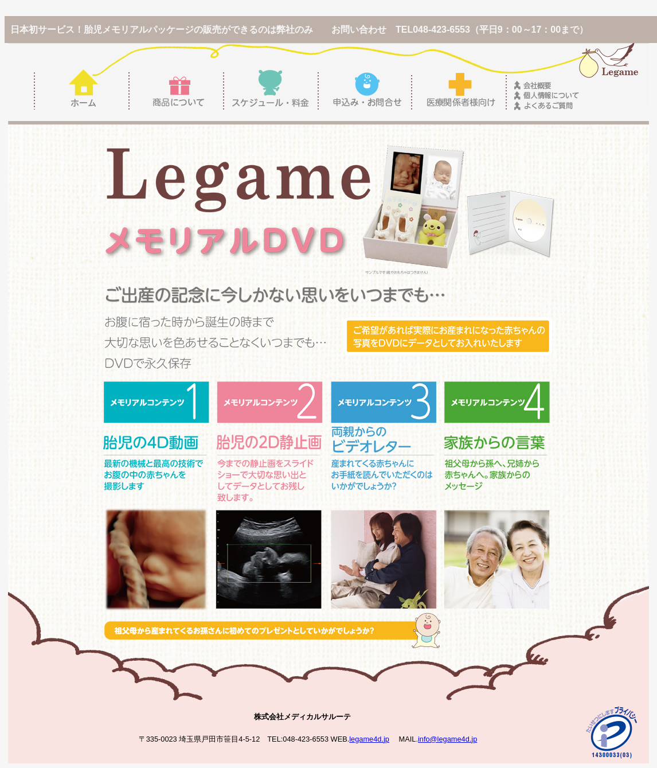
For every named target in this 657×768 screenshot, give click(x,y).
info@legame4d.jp (447, 739)
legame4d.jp (369, 739)
